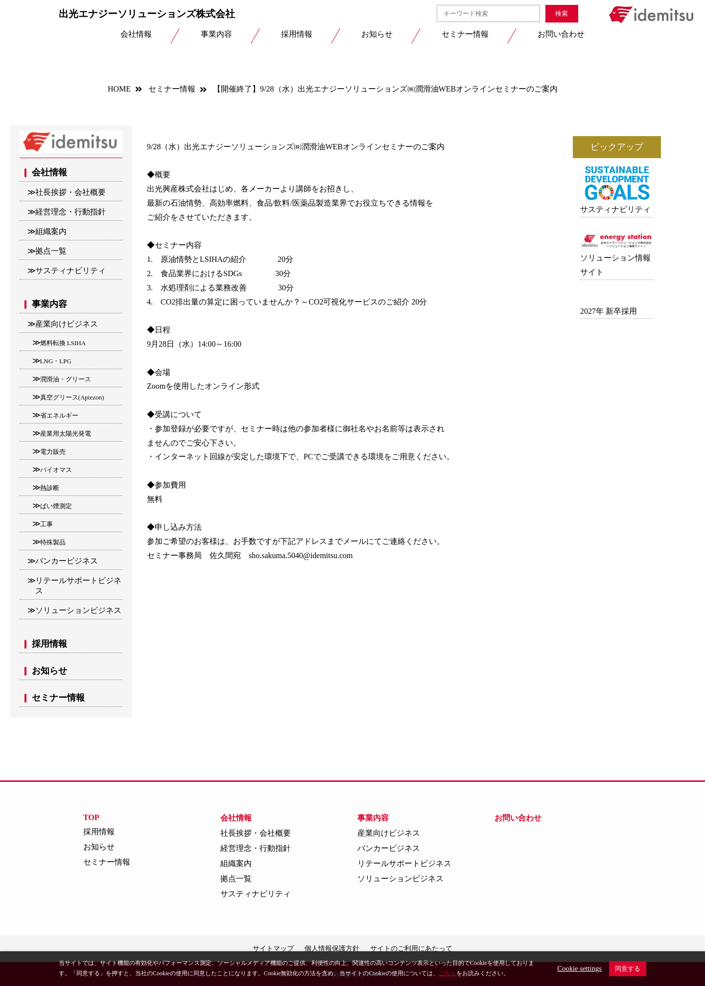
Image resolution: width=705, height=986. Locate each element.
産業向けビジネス (66, 324)
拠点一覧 (51, 251)
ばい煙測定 (56, 506)
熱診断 (49, 488)
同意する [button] (627, 968)
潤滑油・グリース (65, 379)
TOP (91, 817)
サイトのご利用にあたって (411, 948)
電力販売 (53, 451)
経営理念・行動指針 (70, 212)
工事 (46, 524)
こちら (447, 973)
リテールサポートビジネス (78, 585)
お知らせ (49, 671)
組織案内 (51, 231)
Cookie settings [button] (579, 968)
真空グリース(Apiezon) (72, 397)
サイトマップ (273, 948)
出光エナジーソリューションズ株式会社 (147, 13)
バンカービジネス (66, 561)
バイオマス (56, 469)
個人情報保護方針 (332, 948)
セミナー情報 (171, 89)
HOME (119, 89)
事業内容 (49, 304)
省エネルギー (59, 415)
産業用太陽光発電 (65, 433)
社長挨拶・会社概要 (70, 192)
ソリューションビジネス (78, 610)
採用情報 (49, 644)
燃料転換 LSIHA (63, 343)
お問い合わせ (517, 818)
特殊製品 (53, 542)
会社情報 (49, 172)
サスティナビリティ (70, 270)
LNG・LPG (55, 361)
